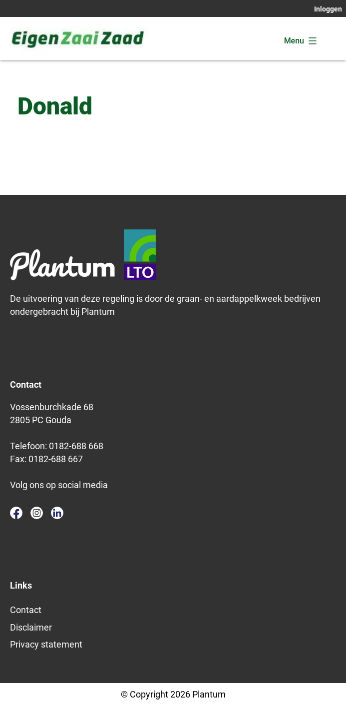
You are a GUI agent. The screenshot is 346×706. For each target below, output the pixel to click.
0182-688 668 (76, 446)
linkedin (57, 513)
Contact (25, 610)
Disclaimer (31, 627)
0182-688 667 (55, 459)
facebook (16, 513)
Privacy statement (46, 644)
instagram (36, 513)
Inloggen (328, 9)
